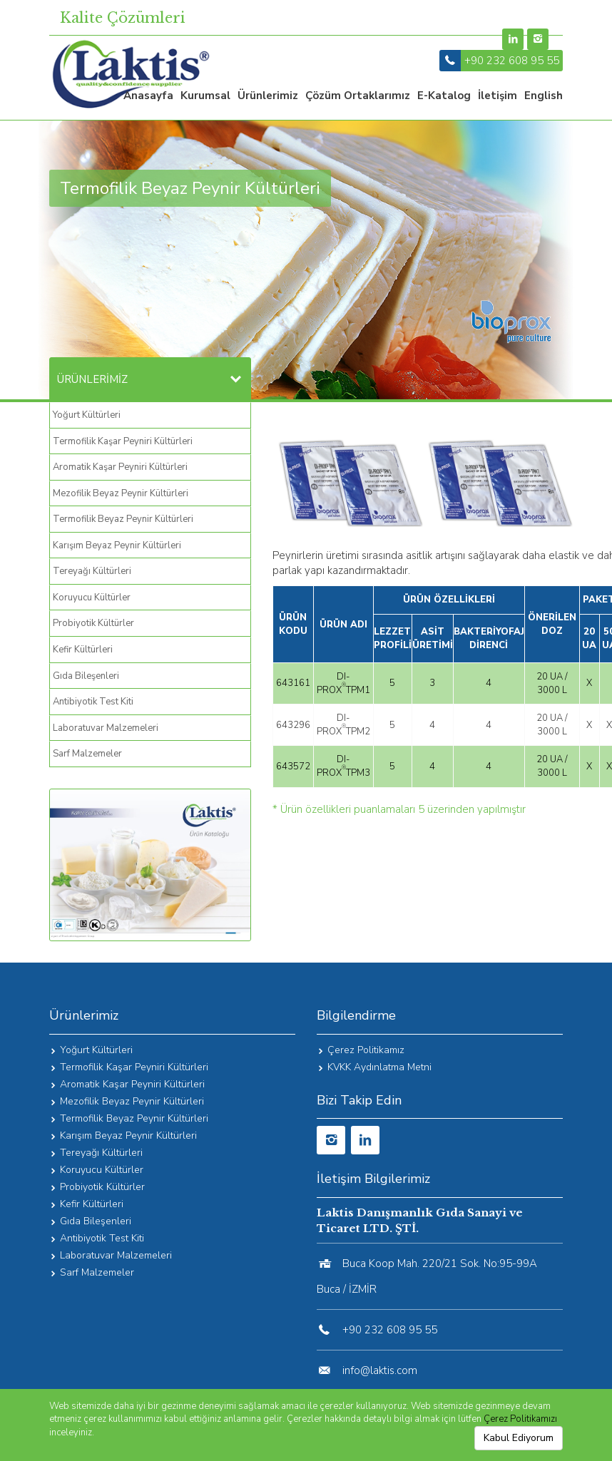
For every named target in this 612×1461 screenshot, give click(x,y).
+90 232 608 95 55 (511, 60)
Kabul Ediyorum (519, 1438)
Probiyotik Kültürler (93, 623)
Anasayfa (148, 95)
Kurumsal (205, 95)
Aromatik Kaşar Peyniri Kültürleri (120, 467)
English (543, 95)
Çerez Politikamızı (520, 1419)
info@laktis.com (379, 1370)
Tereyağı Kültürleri (92, 571)
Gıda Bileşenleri (86, 676)
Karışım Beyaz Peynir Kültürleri (117, 545)
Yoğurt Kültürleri (87, 415)
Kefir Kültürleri (83, 649)
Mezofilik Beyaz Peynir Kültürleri (120, 493)
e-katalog (444, 95)
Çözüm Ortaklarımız (357, 95)
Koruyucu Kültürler (92, 597)
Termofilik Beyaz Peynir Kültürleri (123, 519)
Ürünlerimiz (268, 95)
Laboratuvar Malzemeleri (105, 728)
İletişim (497, 95)
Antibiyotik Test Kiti (93, 701)
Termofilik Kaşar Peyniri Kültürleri (123, 441)
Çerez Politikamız (365, 1050)
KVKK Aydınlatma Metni (379, 1067)
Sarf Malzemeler (87, 753)
